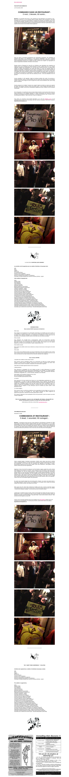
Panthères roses (48, 98)
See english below (18, 2)
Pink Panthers (42, 499)
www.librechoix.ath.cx (43, 402)
